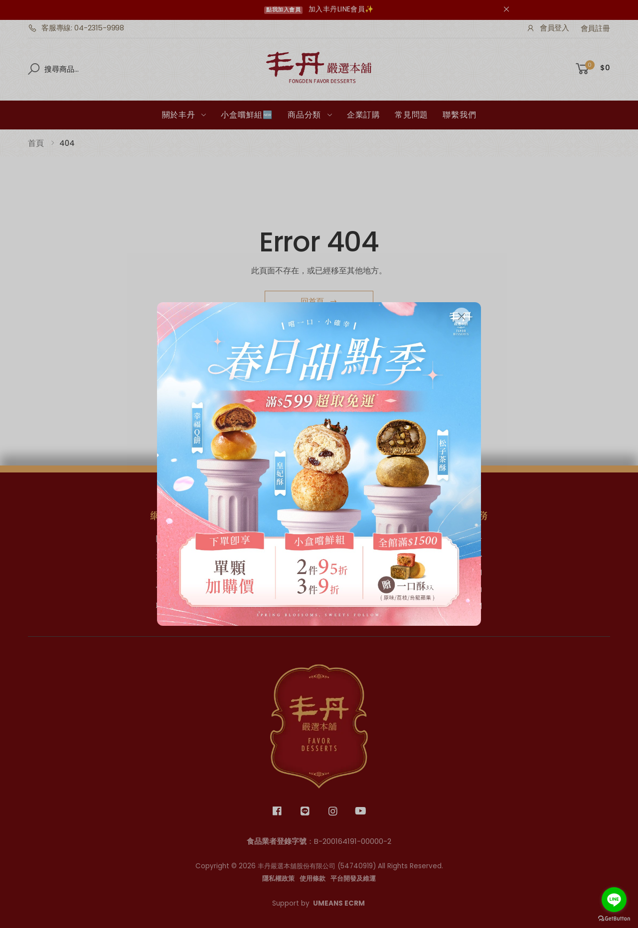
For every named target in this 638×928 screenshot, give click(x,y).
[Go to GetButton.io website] (614, 918)
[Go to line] (614, 899)
